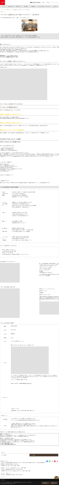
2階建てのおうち (11, 6)
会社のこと (55, 6)
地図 (20, 462)
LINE (57, 2)
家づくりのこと (48, 6)
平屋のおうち (18, 6)
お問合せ (43, 2)
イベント (53, 2)
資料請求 (48, 2)
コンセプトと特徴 (40, 6)
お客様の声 (33, 6)
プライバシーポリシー (24, 482)
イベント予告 (3, 455)
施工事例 (25, 6)
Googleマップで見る (15, 408)
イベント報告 (32, 455)
